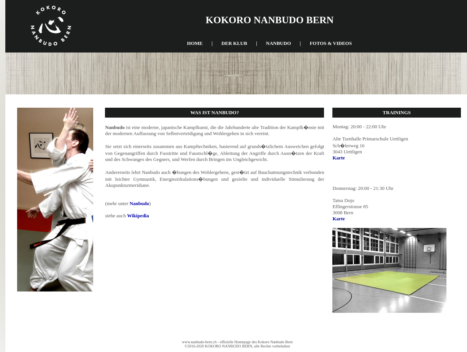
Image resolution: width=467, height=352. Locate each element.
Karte (338, 158)
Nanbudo (139, 203)
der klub (234, 43)
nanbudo (278, 43)
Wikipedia (138, 215)
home (195, 43)
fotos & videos (331, 43)
